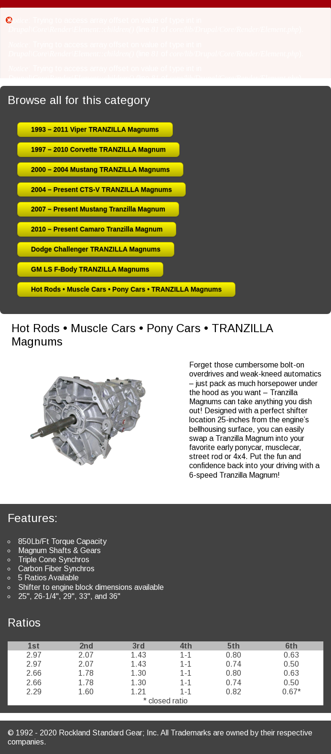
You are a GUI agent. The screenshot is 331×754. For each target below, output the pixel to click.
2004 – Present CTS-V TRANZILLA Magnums (101, 189)
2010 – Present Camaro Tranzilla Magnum (96, 229)
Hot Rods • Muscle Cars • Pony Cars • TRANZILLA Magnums (126, 289)
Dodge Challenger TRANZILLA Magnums (95, 249)
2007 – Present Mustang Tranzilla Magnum (98, 209)
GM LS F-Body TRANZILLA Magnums (90, 269)
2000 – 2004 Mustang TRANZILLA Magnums (100, 169)
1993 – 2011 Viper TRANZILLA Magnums (95, 129)
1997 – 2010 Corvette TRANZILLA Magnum (98, 149)
